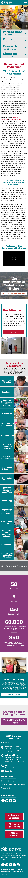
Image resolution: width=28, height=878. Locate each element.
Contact (19, 869)
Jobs (14, 871)
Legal (13, 869)
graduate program (16, 119)
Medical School (14, 834)
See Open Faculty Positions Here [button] (14, 293)
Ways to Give (6, 788)
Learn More (14, 332)
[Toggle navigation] (25, 2)
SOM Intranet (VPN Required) (13, 784)
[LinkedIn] (10, 800)
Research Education (14, 816)
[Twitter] (10, 864)
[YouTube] (18, 864)
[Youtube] (14, 800)
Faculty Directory (8, 781)
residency (16, 117)
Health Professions (14, 825)
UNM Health (5, 874)
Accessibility (5, 869)
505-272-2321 (10, 767)
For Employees (6, 871)
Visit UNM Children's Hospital (14, 721)
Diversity (20, 871)
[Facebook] (3, 800)
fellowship (4, 119)
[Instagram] (6, 800)
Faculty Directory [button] (14, 694)
